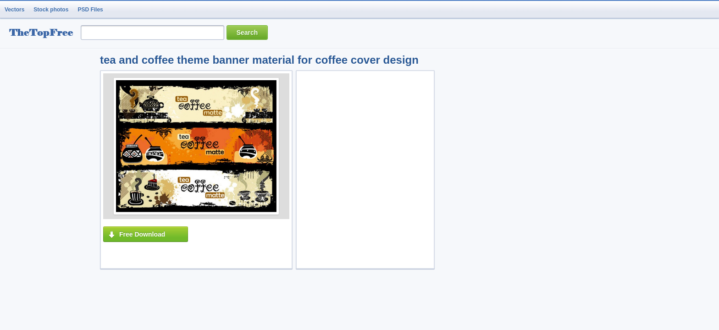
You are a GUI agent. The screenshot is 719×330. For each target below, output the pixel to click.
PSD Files (90, 9)
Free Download (142, 234)
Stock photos (50, 9)
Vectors (14, 9)
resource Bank (43, 34)
